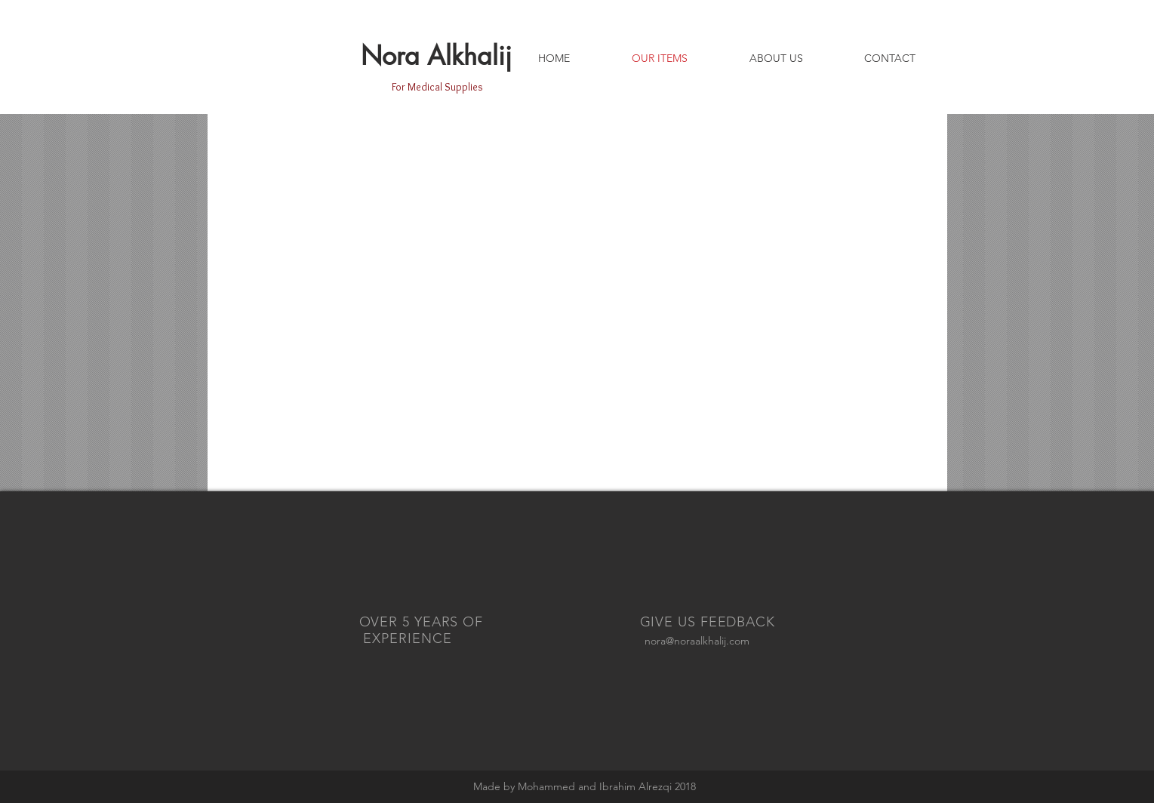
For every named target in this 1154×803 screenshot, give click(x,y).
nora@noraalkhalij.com (697, 641)
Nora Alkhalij (436, 55)
